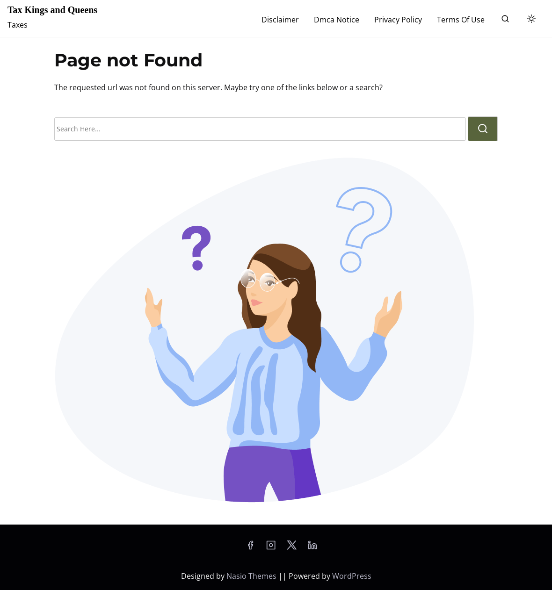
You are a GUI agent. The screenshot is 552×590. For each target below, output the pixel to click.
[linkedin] (312, 548)
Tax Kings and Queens (52, 10)
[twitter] (292, 548)
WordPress (351, 576)
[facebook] (250, 548)
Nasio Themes (252, 576)
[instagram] (271, 548)
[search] (505, 20)
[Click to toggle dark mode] (531, 19)
